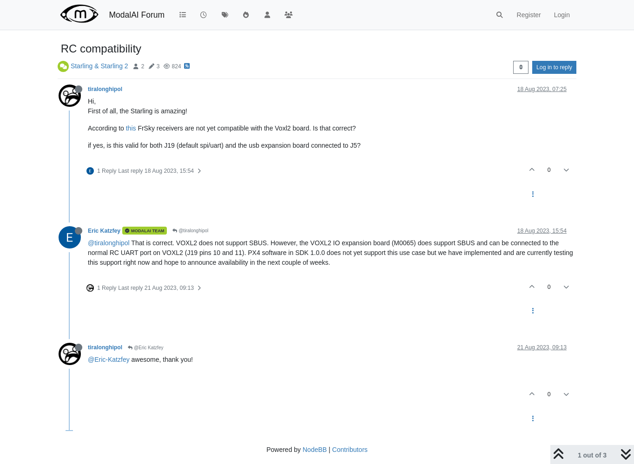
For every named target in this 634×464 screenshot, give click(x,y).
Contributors (350, 449)
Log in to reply (554, 67)
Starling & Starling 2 (99, 66)
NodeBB (315, 449)
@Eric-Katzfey (109, 359)
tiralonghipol (105, 89)
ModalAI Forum (137, 15)
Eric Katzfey (104, 231)
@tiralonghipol (190, 230)
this (131, 128)
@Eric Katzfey (145, 347)
